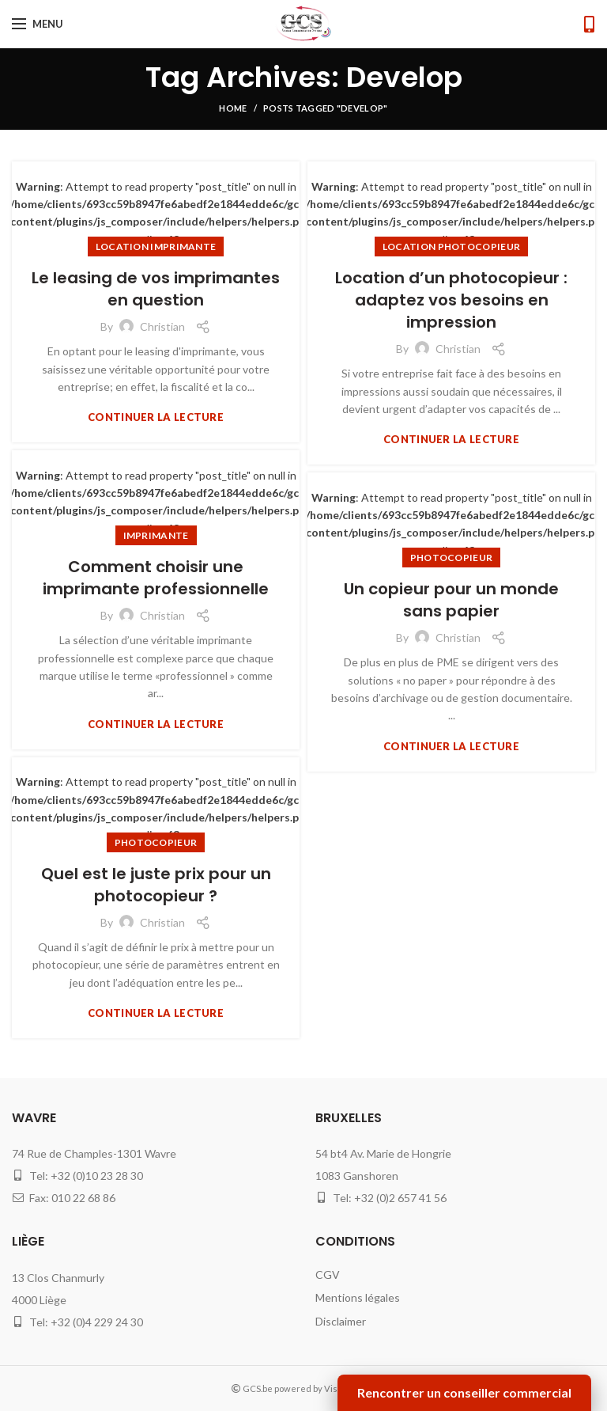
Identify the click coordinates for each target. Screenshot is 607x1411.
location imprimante (156, 246)
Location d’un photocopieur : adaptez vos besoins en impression (451, 300)
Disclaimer (340, 1321)
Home (233, 108)
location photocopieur (451, 246)
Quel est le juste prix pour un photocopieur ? (156, 885)
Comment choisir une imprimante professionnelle (156, 578)
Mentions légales (357, 1297)
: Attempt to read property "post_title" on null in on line (155, 213)
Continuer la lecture (156, 417)
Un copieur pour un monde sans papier (451, 600)
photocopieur (451, 557)
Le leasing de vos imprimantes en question (156, 289)
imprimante (156, 535)
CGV (327, 1274)
